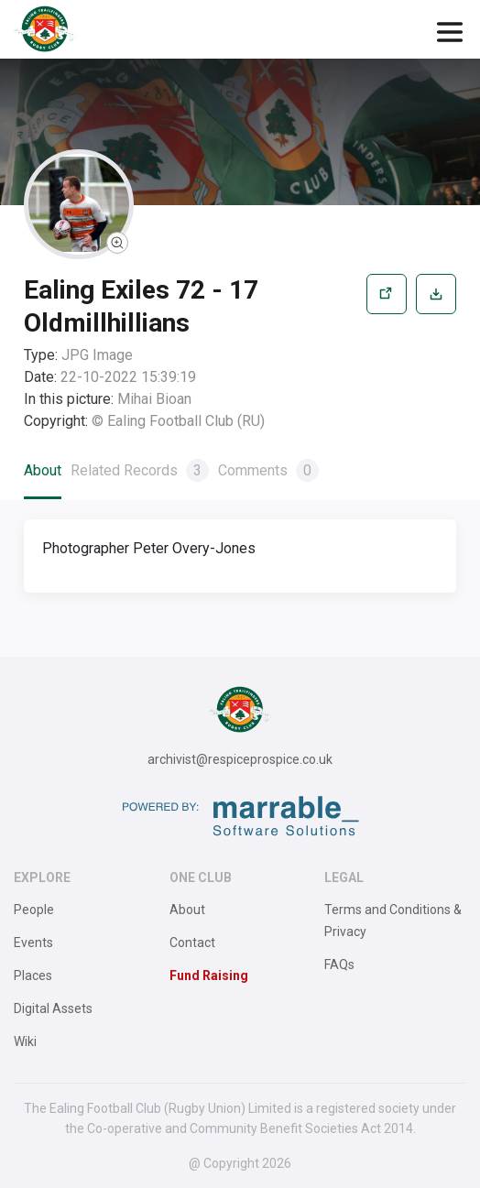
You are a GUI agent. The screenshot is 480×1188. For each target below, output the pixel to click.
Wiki (25, 1041)
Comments (268, 470)
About (42, 470)
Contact (192, 942)
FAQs (339, 964)
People (34, 909)
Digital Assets (53, 1008)
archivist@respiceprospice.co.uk (240, 759)
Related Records (140, 470)
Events (33, 942)
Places (33, 975)
